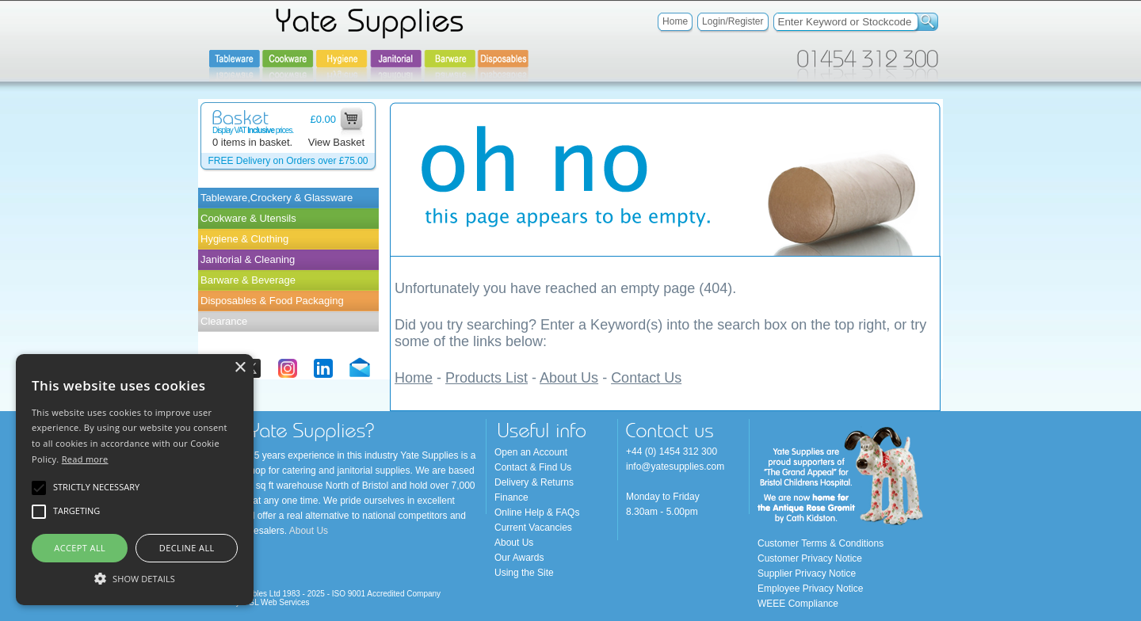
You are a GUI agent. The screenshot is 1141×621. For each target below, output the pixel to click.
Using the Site (524, 572)
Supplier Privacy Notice (806, 573)
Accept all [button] (79, 548)
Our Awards (519, 557)
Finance (511, 497)
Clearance (223, 321)
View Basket (336, 142)
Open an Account (530, 452)
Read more (85, 459)
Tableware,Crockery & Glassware (276, 198)
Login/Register (732, 21)
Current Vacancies (533, 527)
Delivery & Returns (534, 482)
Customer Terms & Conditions (820, 543)
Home (675, 21)
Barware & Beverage (248, 280)
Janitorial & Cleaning (247, 259)
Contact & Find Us (532, 467)
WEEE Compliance (797, 603)
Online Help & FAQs (536, 512)
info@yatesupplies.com (675, 466)
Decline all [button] (187, 548)
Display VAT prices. (252, 130)
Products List (486, 378)
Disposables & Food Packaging (272, 301)
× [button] (240, 368)
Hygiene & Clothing (244, 239)
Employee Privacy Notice (810, 588)
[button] (135, 577)
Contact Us (646, 378)
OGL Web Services (276, 602)
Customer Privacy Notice (809, 558)
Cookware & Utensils (248, 218)
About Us (569, 378)
